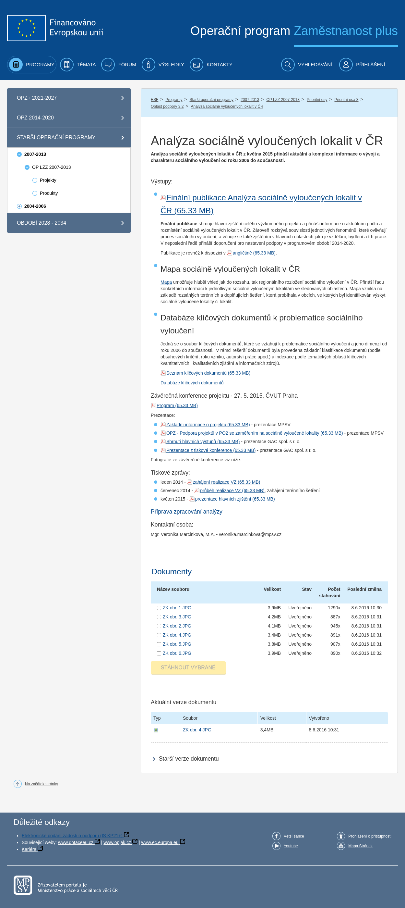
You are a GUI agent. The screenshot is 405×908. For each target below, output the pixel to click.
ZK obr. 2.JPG (177, 625)
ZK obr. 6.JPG (177, 653)
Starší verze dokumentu (189, 758)
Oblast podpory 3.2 (167, 106)
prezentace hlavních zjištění (223, 499)
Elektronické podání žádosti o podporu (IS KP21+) (72, 835)
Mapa (166, 282)
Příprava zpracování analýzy (186, 511)
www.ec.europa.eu (159, 842)
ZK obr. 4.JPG (177, 635)
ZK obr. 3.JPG (177, 616)
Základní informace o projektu (196, 424)
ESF (154, 99)
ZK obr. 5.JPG (177, 644)
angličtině (242, 252)
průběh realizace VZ (220, 490)
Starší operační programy (211, 99)
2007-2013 (250, 99)
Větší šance (294, 836)
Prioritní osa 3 (346, 99)
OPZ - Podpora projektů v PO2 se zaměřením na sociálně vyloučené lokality (242, 433)
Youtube (291, 846)
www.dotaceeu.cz (75, 842)
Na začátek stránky (41, 784)
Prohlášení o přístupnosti (369, 836)
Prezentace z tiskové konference (199, 450)
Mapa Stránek (360, 846)
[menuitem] (31, 64)
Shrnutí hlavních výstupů (191, 441)
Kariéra (29, 849)
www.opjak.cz (117, 842)
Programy (173, 99)
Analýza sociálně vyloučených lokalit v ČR (227, 106)
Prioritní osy (317, 99)
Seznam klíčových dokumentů (196, 373)
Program (165, 405)
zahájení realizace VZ (215, 482)
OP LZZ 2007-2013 (283, 99)
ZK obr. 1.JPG (177, 607)
